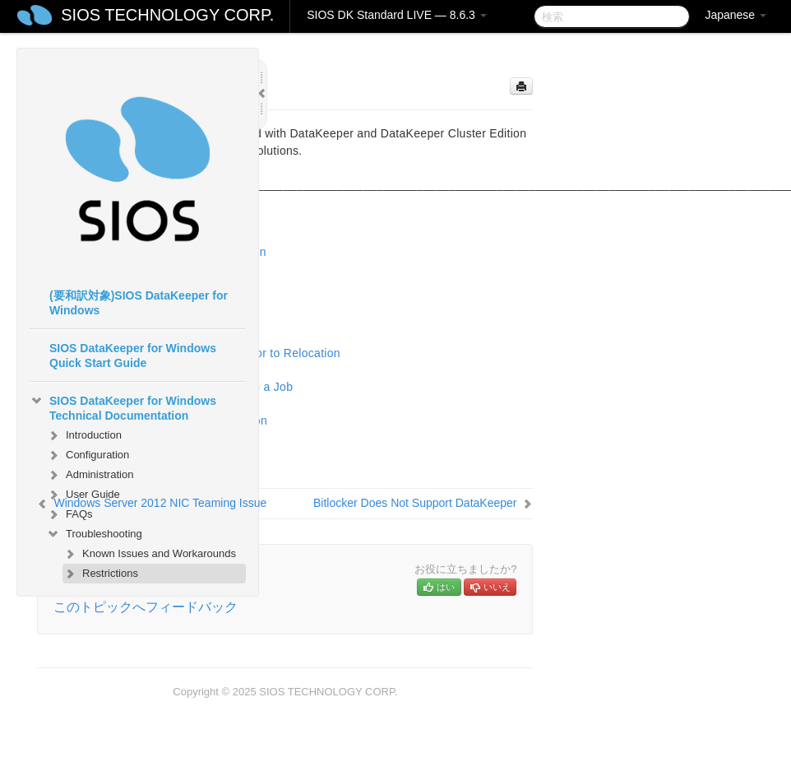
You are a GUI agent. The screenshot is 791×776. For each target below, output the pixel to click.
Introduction (84, 435)
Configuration (87, 455)
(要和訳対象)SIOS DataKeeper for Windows (138, 303)
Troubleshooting (94, 534)
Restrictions (100, 573)
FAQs (69, 514)
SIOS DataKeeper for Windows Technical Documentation (123, 406)
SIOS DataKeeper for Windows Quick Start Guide (132, 355)
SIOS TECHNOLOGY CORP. (167, 15)
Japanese (735, 14)
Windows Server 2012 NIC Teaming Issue (159, 502)
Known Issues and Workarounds (149, 554)
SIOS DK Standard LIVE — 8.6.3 (397, 14)
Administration (89, 475)
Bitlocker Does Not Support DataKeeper (414, 502)
